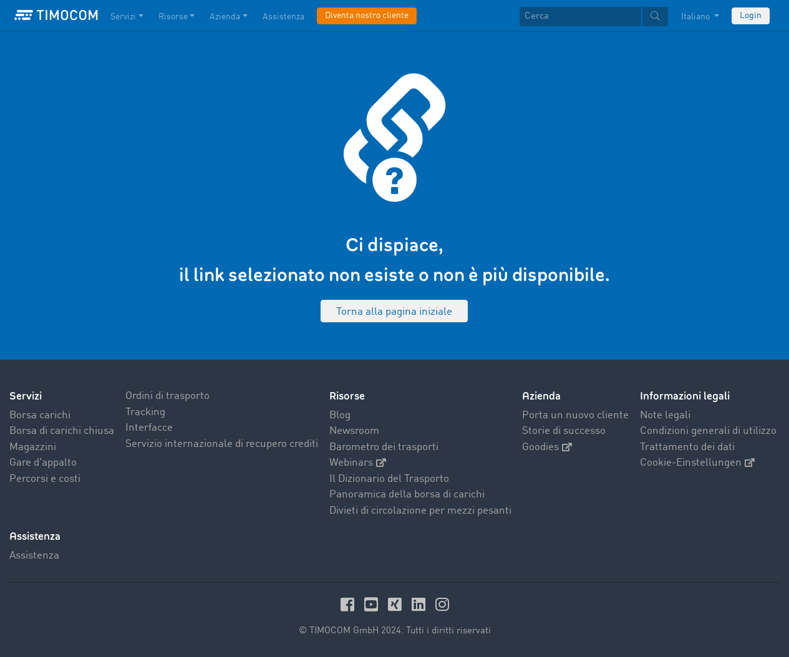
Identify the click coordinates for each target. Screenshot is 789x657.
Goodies (547, 447)
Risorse (347, 396)
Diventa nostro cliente (367, 15)
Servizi (25, 396)
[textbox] (594, 16)
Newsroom (354, 431)
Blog (340, 415)
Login (751, 15)
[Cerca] (580, 16)
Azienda (541, 396)
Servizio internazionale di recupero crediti (221, 444)
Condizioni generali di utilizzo (708, 431)
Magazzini (32, 447)
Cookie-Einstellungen (697, 463)
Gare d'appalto (43, 463)
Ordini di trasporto (167, 396)
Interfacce (149, 428)
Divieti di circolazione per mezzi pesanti (420, 511)
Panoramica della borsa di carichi (407, 494)
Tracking (145, 412)
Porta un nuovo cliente (575, 415)
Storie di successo (564, 431)
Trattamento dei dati (687, 447)
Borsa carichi (39, 415)
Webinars (357, 463)
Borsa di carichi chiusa (61, 431)
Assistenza (34, 555)
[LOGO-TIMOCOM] (56, 15)
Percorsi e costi (44, 479)
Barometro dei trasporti (383, 447)
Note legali (665, 415)
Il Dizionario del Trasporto (389, 479)
